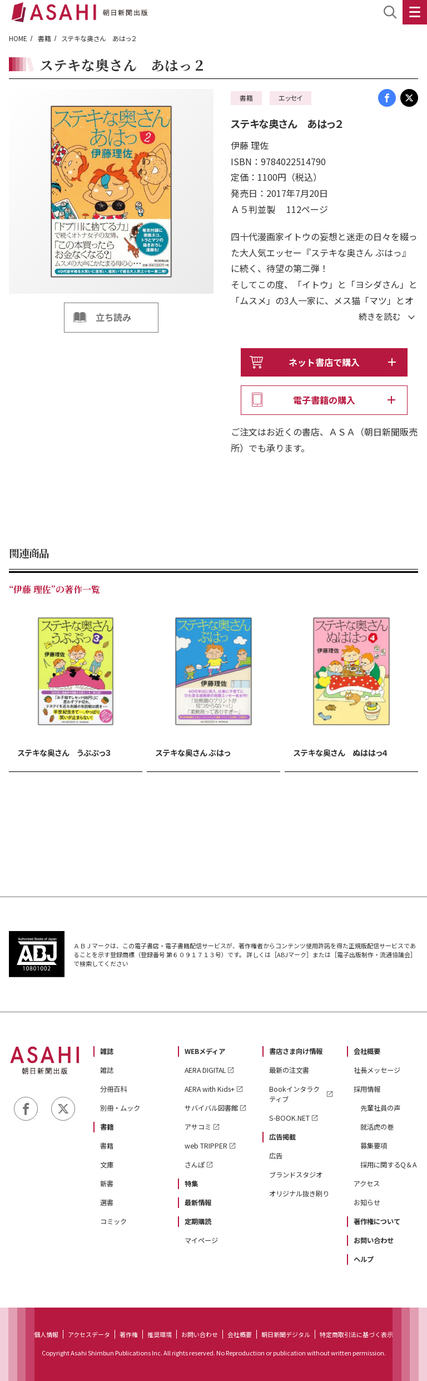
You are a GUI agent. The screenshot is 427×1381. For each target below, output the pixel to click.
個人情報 (46, 1334)
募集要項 (373, 1146)
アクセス (367, 1184)
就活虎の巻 (377, 1127)
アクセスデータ (89, 1334)
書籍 (44, 38)
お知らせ (367, 1202)
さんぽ (195, 1165)
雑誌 (106, 1051)
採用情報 (367, 1089)
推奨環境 (159, 1334)
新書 (106, 1184)
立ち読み (113, 317)
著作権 (129, 1334)
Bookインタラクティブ (294, 1094)
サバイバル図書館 (211, 1108)
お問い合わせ (374, 1240)
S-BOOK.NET (289, 1118)
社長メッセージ (377, 1070)
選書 (106, 1202)
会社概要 (367, 1051)
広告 (275, 1156)
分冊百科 (113, 1089)
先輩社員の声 (380, 1108)
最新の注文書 (289, 1070)
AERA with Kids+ (210, 1089)
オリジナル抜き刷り (299, 1194)
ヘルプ (364, 1259)
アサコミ (198, 1127)
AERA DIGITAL (205, 1070)
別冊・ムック (120, 1108)
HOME (18, 38)
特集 (191, 1184)
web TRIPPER (206, 1146)
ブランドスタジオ (295, 1175)
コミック (113, 1221)
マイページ (201, 1240)
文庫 (106, 1165)
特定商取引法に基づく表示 (356, 1334)
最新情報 (198, 1202)
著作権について (377, 1221)
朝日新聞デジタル (285, 1334)
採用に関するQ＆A (388, 1165)
